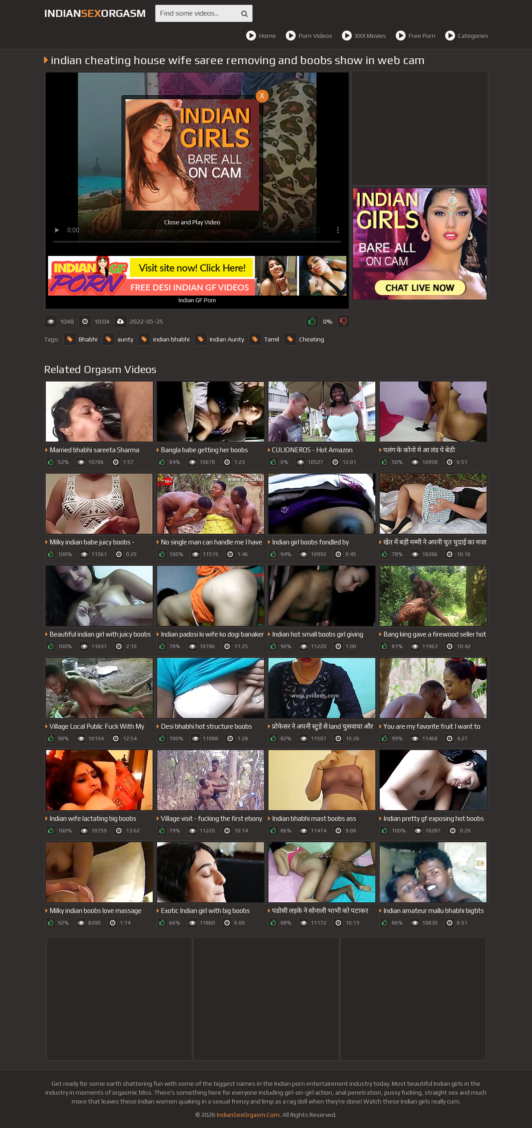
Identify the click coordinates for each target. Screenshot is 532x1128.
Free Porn (415, 35)
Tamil (263, 339)
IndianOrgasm (95, 13)
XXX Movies (363, 35)
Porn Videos (308, 35)
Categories (466, 35)
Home (261, 35)
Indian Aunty (219, 339)
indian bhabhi (164, 339)
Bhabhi (80, 339)
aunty (117, 339)
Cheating (304, 339)
